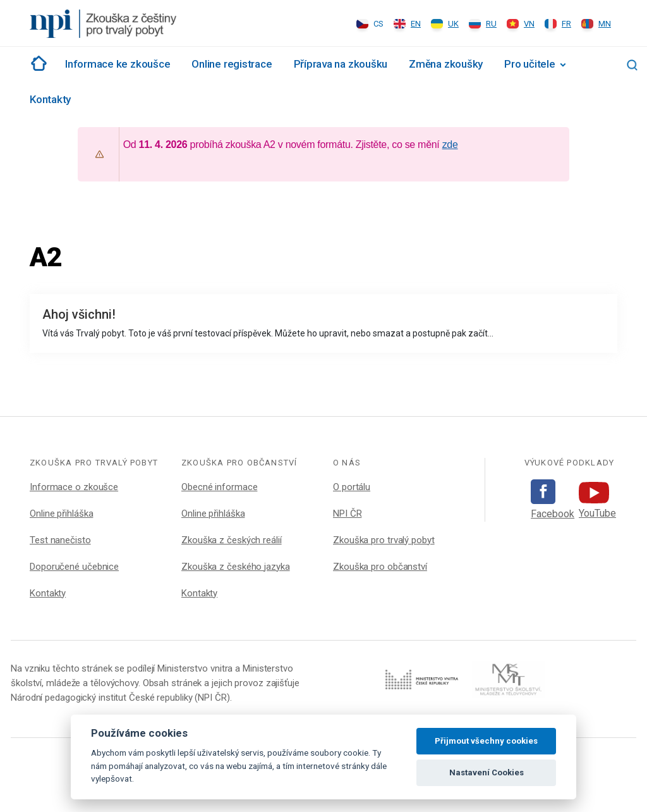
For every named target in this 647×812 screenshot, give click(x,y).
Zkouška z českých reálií (231, 540)
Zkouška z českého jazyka (235, 566)
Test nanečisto (60, 540)
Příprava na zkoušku (341, 64)
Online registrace (231, 64)
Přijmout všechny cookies (486, 741)
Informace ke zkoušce (117, 64)
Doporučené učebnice (74, 566)
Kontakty (50, 99)
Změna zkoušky (446, 64)
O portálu (351, 487)
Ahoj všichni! (79, 314)
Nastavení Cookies (486, 772)
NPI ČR (347, 513)
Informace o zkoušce (74, 487)
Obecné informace (219, 487)
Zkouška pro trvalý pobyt (384, 540)
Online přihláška (61, 513)
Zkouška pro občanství (380, 566)
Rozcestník (37, 63)
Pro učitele (529, 64)
